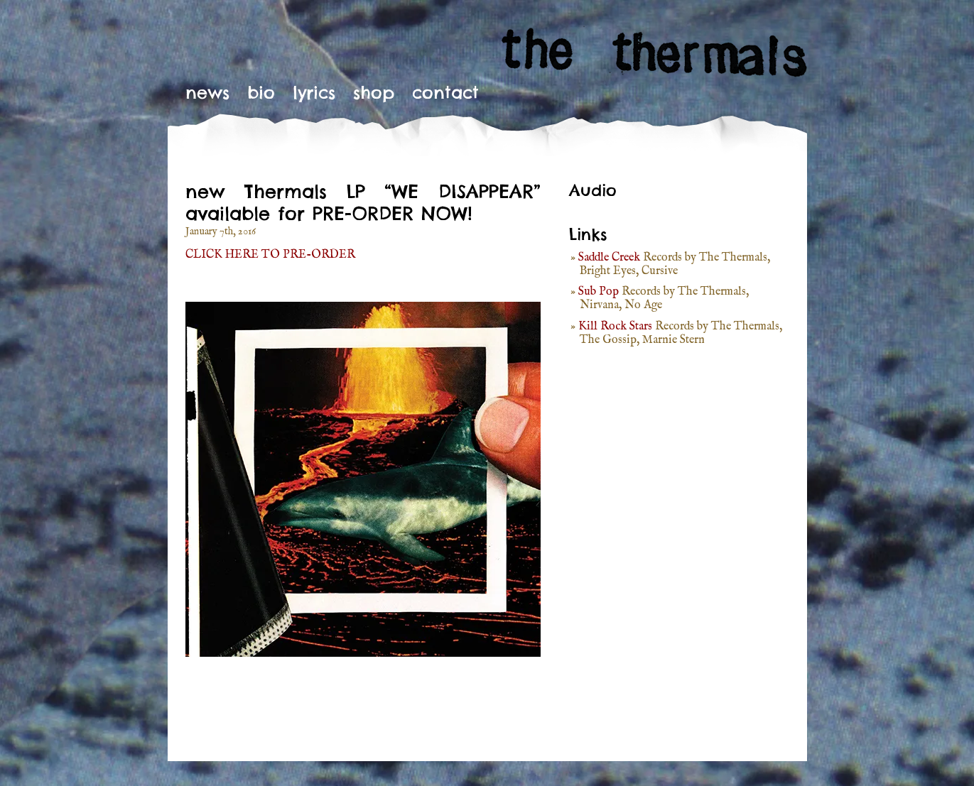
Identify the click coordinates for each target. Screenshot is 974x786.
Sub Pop (598, 292)
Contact (445, 92)
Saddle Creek (609, 258)
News (207, 92)
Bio (261, 92)
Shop (373, 92)
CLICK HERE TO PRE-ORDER (270, 255)
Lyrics (314, 92)
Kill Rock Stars (615, 327)
